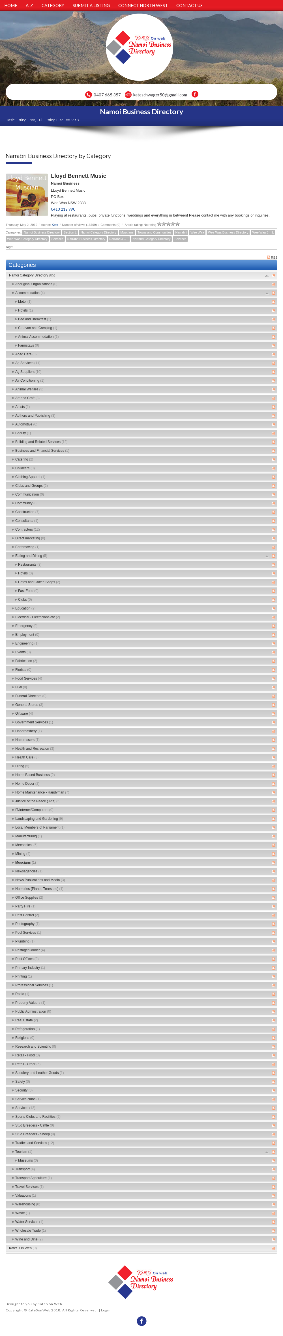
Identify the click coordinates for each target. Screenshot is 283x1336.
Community (26, 503)
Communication (29, 494)
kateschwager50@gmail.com (160, 94)
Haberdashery (28, 731)
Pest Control (27, 915)
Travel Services (29, 1187)
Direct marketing (30, 538)
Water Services (29, 1222)
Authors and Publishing (35, 416)
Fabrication (26, 661)
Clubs (25, 600)
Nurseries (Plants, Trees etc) (39, 889)
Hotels (25, 310)
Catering (24, 459)
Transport (25, 1169)
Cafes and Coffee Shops (39, 582)
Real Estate (26, 1020)
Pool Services (28, 933)
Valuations (25, 1195)
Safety (22, 1082)
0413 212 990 (63, 209)
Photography (27, 924)
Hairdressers (27, 740)
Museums (28, 1160)
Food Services (28, 678)
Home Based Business (35, 775)
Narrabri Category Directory (151, 239)
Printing (23, 976)
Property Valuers (30, 1003)
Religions (24, 1038)
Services (57, 239)
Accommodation (30, 293)
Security (24, 1090)
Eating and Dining (31, 556)
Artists (22, 407)
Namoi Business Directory (42, 232)
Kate (55, 224)
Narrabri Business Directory (86, 239)
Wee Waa (197, 232)
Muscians (126, 232)
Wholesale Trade (30, 1231)
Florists (23, 670)
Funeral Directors (30, 696)
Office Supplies (29, 898)
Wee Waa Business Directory (228, 232)
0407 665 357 (107, 94)
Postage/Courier (30, 950)
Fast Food (28, 591)
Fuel (21, 687)
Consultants (26, 521)
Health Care (26, 757)
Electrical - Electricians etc (37, 617)
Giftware (24, 713)
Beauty (23, 433)
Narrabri (181, 232)
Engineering (26, 643)
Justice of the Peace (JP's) (38, 801)
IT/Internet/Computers (34, 810)
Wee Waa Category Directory (27, 239)
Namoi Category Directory (99, 232)
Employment (27, 635)
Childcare (25, 468)
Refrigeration (27, 1029)
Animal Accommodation (38, 337)
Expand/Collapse (267, 276)
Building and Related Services (41, 442)
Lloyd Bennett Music (78, 176)
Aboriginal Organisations (36, 284)
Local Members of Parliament (40, 827)
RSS (272, 257)
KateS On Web (23, 1248)
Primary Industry (30, 968)
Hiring (22, 766)
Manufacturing (28, 836)
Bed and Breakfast (34, 319)
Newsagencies (28, 871)
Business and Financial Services (42, 451)
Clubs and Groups (31, 486)
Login (106, 1310)
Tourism (23, 1152)
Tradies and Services (34, 1143)
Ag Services (27, 363)
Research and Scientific (35, 1047)
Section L (70, 232)
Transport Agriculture (33, 1178)
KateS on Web (50, 1304)
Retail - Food (27, 1055)
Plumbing (25, 941)
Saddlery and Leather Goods (39, 1073)
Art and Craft (27, 398)
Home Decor (27, 784)
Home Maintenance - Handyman (42, 792)
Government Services (34, 722)
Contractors (27, 529)
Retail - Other (27, 1064)
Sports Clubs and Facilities (38, 1117)
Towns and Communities (154, 232)
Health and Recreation (34, 749)
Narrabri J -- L (118, 239)
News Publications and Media (40, 880)
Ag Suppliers (28, 372)
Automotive (26, 424)
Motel (24, 302)
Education (25, 608)
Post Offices (26, 959)
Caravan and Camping (37, 328)
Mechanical (26, 845)
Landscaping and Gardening (39, 819)
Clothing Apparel (30, 477)
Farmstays (28, 345)
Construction (27, 512)
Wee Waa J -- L (263, 232)
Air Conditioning (29, 380)
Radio (22, 994)
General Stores (29, 705)
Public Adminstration (33, 1011)
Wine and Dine (29, 1239)
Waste (22, 1213)
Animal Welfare (29, 389)
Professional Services (34, 985)
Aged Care (26, 354)
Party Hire (25, 906)
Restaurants (30, 565)
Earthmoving (27, 547)
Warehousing (27, 1204)
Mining (22, 854)
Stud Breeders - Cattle (34, 1125)
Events (23, 652)
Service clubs (27, 1099)
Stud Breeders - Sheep (35, 1134)
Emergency (26, 626)
